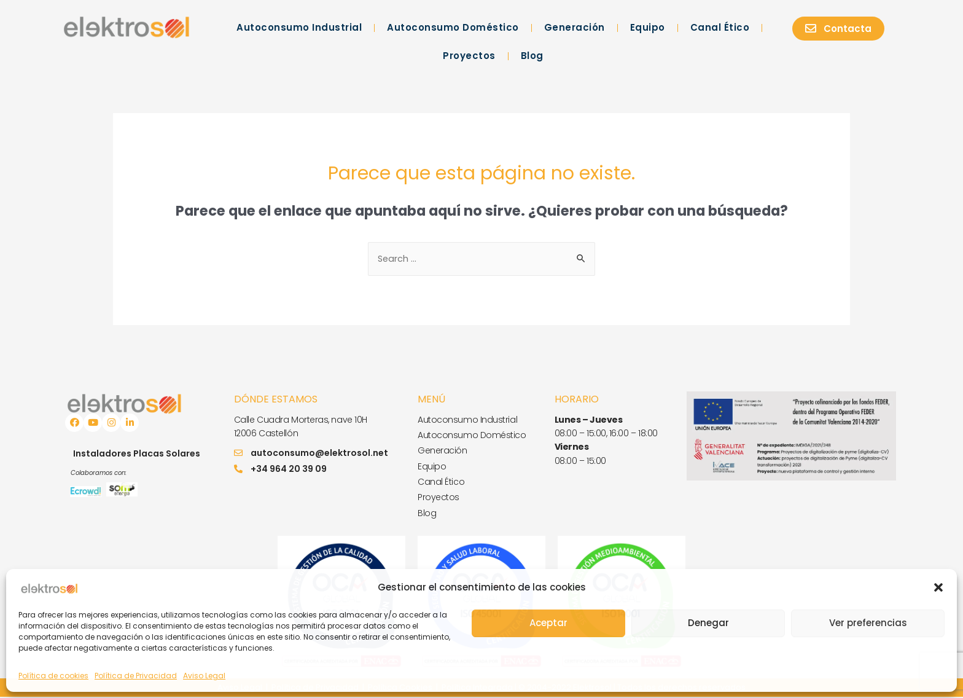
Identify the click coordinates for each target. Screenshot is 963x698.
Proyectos (469, 55)
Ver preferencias (868, 622)
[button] (938, 587)
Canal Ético (720, 27)
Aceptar (548, 622)
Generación (574, 27)
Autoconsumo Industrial (299, 27)
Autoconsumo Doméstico (453, 27)
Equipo (647, 27)
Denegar (708, 622)
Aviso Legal (204, 675)
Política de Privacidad (136, 675)
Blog (532, 55)
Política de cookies (53, 675)
